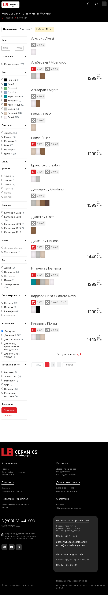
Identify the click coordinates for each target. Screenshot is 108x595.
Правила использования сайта (71, 581)
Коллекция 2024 (14, 224)
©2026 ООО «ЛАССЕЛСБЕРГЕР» (17, 585)
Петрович (11, 389)
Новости (5, 488)
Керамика (10, 141)
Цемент (10, 153)
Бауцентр (11, 372)
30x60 (9, 184)
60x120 (8, 197)
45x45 (9, 188)
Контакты (60, 504)
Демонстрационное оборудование (66, 470)
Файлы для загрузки (66, 474)
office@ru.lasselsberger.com (71, 545)
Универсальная (12, 286)
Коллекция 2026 (14, 232)
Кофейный (12, 100)
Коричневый (14, 104)
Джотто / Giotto (42, 217)
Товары (5, 469)
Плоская (10, 307)
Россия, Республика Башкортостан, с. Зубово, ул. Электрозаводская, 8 (69, 528)
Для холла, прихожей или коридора (11, 346)
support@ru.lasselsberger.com (71, 542)
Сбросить (9, 415)
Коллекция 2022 (14, 212)
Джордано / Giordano (47, 189)
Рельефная (11, 311)
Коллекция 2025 (14, 228)
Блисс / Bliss (40, 138)
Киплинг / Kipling (44, 323)
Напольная (12, 272)
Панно (9, 280)
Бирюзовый (13, 96)
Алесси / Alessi (42, 38)
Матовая (11, 303)
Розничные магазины (11, 394)
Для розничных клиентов (14, 499)
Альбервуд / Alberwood (49, 62)
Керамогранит (14, 64)
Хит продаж (12, 252)
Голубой (10, 92)
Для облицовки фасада (12, 355)
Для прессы (7, 482)
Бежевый (13, 113)
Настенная (9, 276)
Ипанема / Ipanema (46, 268)
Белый (11, 117)
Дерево (10, 132)
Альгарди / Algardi (45, 90)
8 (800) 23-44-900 (65, 488)
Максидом (11, 380)
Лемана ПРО (12, 376)
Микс (8, 145)
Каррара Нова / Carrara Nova (53, 296)
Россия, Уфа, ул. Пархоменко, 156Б (73, 559)
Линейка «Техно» (13, 248)
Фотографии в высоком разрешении (13, 473)
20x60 (9, 176)
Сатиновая (9, 315)
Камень (10, 137)
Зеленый (10, 88)
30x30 (9, 180)
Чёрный (11, 79)
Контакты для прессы (11, 491)
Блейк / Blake (41, 114)
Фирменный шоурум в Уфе (70, 554)
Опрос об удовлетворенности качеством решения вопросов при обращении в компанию (20, 536)
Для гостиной (13, 339)
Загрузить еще (69, 354)
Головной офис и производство (72, 520)
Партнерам (62, 463)
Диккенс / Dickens (45, 241)
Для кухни (26, 29)
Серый (11, 109)
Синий (10, 84)
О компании (62, 499)
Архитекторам (9, 463)
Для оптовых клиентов (68, 482)
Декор (9, 267)
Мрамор (10, 149)
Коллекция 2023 (12, 218)
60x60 (7, 193)
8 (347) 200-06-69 (66, 565)
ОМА (8, 384)
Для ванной (12, 335)
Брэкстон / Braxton (45, 165)
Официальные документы (68, 508)
